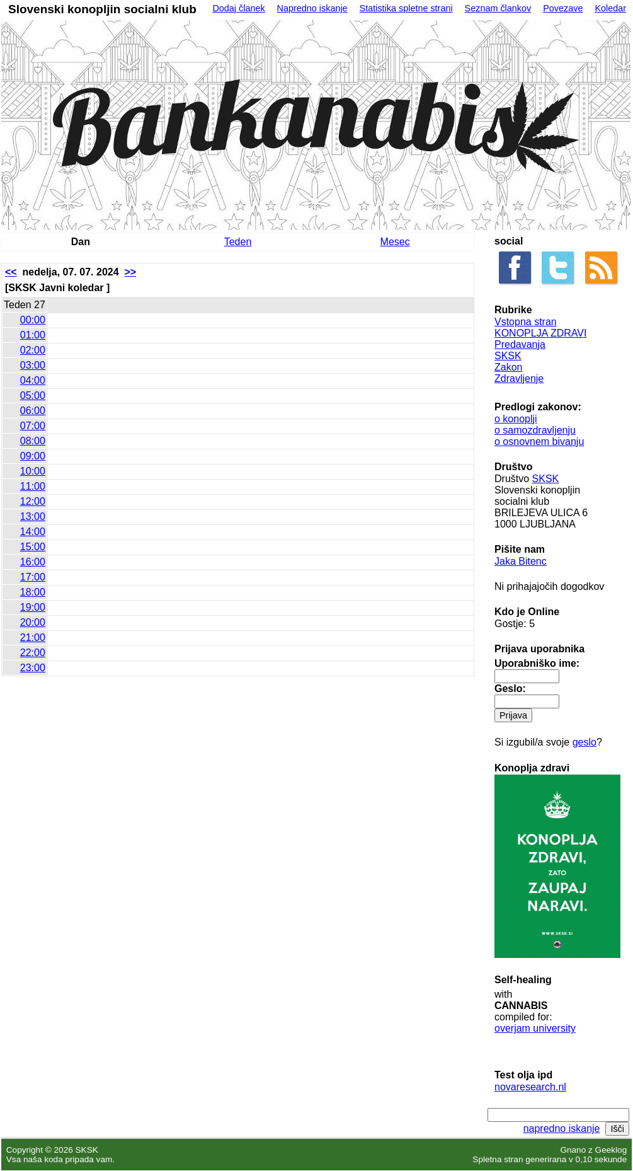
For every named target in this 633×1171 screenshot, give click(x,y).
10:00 (32, 471)
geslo (584, 742)
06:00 (32, 410)
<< (11, 272)
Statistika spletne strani (406, 8)
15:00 (32, 546)
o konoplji (515, 418)
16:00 (32, 562)
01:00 (32, 335)
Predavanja (519, 344)
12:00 (32, 501)
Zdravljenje (519, 378)
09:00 (32, 456)
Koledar (610, 8)
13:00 (32, 516)
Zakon (508, 367)
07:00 (32, 425)
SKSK (508, 355)
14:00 (32, 531)
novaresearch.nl (530, 1087)
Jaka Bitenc (520, 561)
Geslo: (510, 688)
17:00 (32, 577)
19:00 (32, 607)
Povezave (563, 8)
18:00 (32, 592)
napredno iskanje (561, 1128)
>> (130, 272)
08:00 (32, 441)
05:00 (32, 395)
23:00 (32, 667)
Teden (238, 241)
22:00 (32, 652)
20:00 (32, 622)
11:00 (32, 486)
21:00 (32, 637)
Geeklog (611, 1150)
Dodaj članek (238, 8)
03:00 (32, 365)
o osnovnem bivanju (539, 441)
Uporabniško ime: (536, 663)
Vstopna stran (525, 321)
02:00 (32, 350)
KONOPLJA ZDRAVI (540, 333)
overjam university (535, 1028)
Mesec (395, 241)
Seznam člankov (498, 8)
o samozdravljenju (535, 430)
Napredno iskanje (312, 8)
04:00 (32, 380)
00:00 (32, 319)
